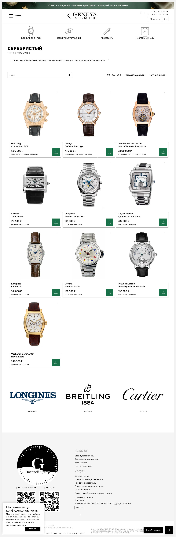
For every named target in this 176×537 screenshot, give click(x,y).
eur (119, 75)
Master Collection (74, 217)
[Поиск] (40, 75)
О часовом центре (84, 498)
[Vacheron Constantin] (142, 114)
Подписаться (132, 46)
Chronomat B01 (19, 147)
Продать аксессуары (85, 483)
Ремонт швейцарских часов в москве (93, 493)
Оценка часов (82, 476)
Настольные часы (84, 466)
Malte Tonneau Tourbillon (132, 147)
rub (108, 75)
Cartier (15, 214)
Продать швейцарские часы (89, 479)
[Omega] (89, 114)
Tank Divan (17, 217)
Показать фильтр (135, 75)
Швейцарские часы (31, 38)
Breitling (16, 144)
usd (113, 75)
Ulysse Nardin (125, 214)
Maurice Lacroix (126, 284)
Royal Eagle (17, 357)
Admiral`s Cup (72, 287)
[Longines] (89, 184)
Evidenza (16, 287)
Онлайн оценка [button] (153, 530)
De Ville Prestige (74, 147)
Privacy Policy (57, 533)
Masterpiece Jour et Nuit (131, 287)
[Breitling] (35, 114)
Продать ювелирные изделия (90, 486)
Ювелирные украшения (69, 38)
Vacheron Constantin (129, 144)
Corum (68, 284)
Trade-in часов (82, 490)
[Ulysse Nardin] (142, 184)
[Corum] (89, 255)
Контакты (80, 500)
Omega (68, 144)
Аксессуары (81, 463)
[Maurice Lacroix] (142, 255)
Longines (70, 214)
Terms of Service (72, 533)
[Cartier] (35, 184)
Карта (79, 507)
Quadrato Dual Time (129, 217)
